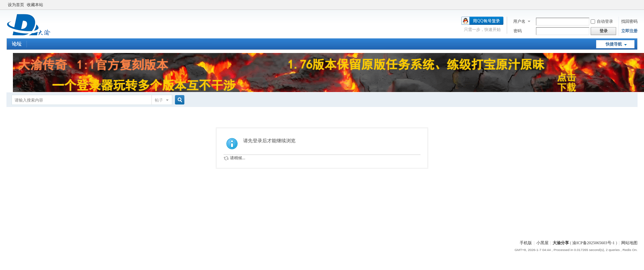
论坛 (16, 44)
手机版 (526, 242)
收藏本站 (35, 4)
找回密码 (629, 21)
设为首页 (16, 4)
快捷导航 (614, 44)
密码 (518, 31)
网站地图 (629, 242)
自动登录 (602, 21)
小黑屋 (542, 242)
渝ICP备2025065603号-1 (593, 242)
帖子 (159, 100)
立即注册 (629, 31)
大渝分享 (561, 242)
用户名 (519, 21)
